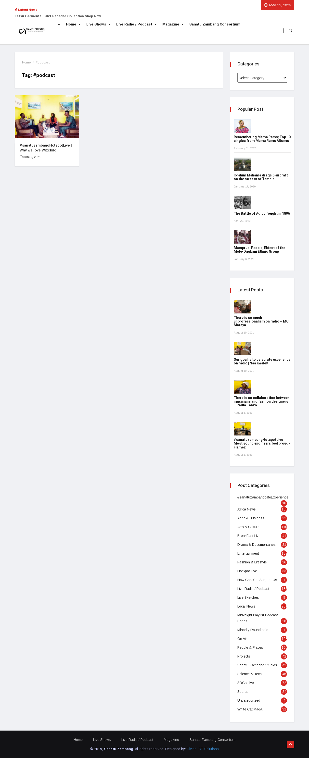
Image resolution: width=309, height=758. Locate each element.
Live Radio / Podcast (134, 24)
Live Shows (96, 24)
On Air (242, 639)
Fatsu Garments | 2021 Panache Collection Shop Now (58, 16)
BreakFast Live (248, 536)
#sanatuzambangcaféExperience (262, 497)
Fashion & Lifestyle (252, 562)
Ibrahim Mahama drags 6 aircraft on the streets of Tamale (261, 177)
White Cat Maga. (250, 709)
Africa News (246, 509)
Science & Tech (249, 674)
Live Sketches (248, 597)
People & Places (250, 647)
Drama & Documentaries (256, 545)
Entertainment (248, 553)
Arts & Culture (248, 527)
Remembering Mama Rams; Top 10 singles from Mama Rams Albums (262, 139)
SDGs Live (245, 683)
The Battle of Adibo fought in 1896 (262, 213)
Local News (246, 606)
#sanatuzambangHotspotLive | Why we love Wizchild (46, 148)
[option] (105, 16)
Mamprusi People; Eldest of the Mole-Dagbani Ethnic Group (259, 250)
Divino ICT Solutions (203, 749)
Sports (242, 692)
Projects (243, 656)
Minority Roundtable (252, 630)
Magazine (170, 24)
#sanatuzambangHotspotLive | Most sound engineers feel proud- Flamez (262, 443)
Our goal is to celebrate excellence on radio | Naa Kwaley (262, 361)
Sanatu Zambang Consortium (214, 24)
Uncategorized (248, 700)
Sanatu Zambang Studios (257, 665)
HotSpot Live (247, 571)
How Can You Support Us (257, 580)
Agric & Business (250, 518)
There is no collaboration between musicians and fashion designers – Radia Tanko (262, 401)
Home (71, 24)
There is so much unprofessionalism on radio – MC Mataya (261, 321)
